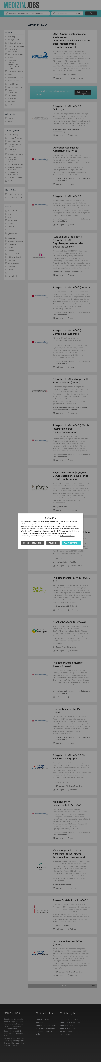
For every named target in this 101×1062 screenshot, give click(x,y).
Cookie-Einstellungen (32, 543)
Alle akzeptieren (71, 543)
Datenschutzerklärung (67, 536)
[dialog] (50, 531)
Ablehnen (53, 543)
